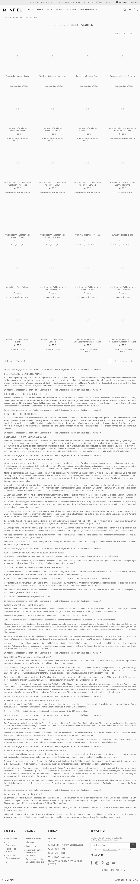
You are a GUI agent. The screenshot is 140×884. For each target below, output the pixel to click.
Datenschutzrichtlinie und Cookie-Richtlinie (35, 860)
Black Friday (31, 842)
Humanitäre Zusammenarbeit (13, 856)
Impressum (31, 846)
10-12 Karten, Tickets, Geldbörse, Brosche (87, 350)
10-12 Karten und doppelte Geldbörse (122, 138)
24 (130, 34)
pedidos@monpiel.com (60, 857)
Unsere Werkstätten (11, 843)
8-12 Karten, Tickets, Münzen (52, 297)
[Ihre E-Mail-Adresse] (110, 845)
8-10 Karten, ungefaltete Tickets (17, 86)
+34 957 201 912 (58, 849)
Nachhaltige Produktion (11, 850)
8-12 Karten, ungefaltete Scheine (87, 245)
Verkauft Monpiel (33, 838)
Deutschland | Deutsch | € (127, 3)
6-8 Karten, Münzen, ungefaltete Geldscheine (17, 139)
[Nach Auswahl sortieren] (120, 34)
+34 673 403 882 (58, 853)
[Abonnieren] (133, 845)
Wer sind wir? (11, 838)
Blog (8, 862)
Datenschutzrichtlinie (110, 850)
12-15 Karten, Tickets (17, 349)
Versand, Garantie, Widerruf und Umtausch (34, 852)
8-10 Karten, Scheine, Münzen (122, 193)
